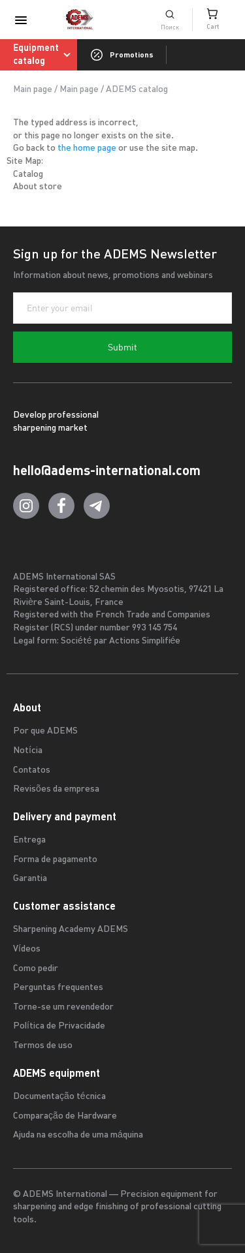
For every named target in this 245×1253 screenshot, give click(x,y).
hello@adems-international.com (107, 470)
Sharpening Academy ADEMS (70, 930)
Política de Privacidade (59, 1026)
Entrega (29, 840)
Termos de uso (43, 1046)
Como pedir (35, 969)
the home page (86, 148)
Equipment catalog (44, 54)
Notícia (27, 751)
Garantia (30, 879)
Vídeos (27, 949)
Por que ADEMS (45, 731)
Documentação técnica (59, 1097)
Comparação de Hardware (65, 1116)
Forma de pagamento (55, 860)
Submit (122, 347)
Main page (32, 90)
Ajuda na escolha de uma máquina (78, 1135)
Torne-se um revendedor (63, 1007)
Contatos (31, 770)
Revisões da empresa (56, 789)
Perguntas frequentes (58, 988)
